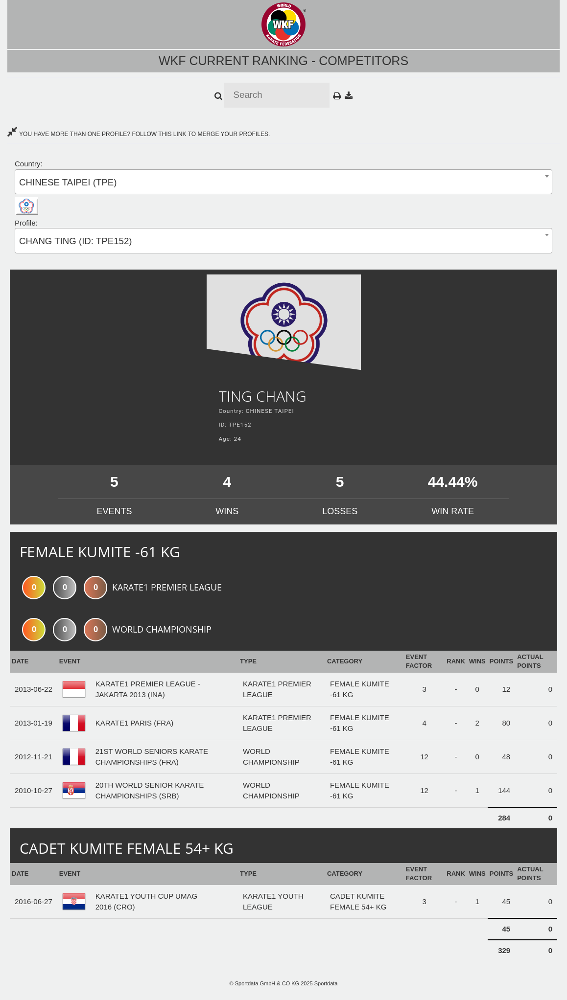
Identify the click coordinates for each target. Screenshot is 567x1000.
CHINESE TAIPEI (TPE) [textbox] (68, 182)
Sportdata (326, 983)
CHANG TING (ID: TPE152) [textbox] (75, 241)
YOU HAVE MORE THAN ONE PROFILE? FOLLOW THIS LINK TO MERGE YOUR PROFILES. (138, 134)
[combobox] (283, 181)
